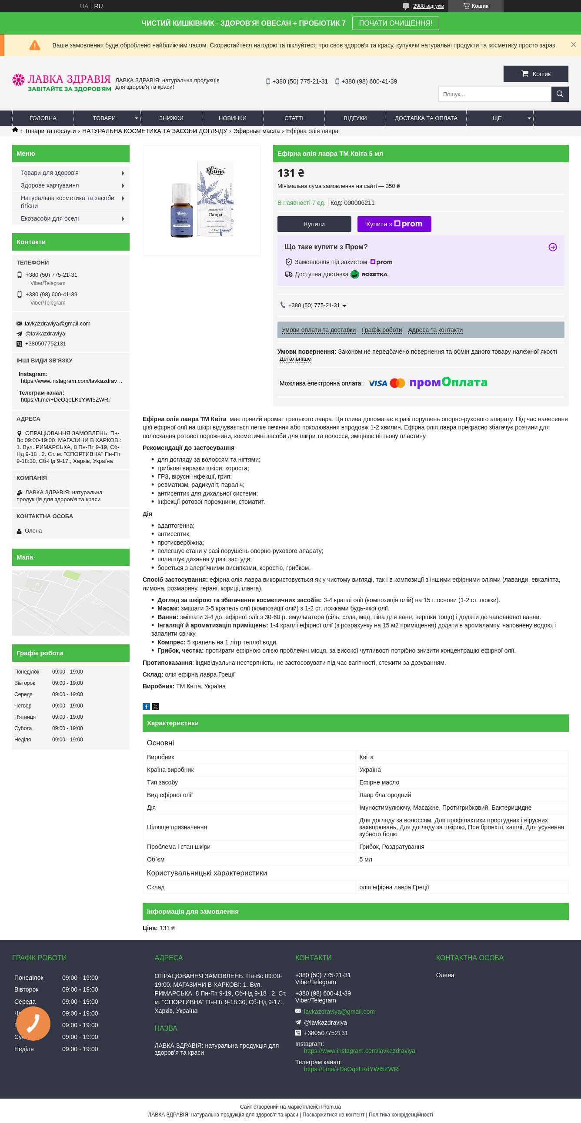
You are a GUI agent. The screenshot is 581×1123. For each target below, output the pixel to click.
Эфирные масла (257, 130)
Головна (43, 118)
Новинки (233, 118)
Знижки (171, 118)
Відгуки (355, 118)
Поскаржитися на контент (333, 1115)
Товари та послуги (50, 130)
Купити (314, 224)
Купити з (394, 224)
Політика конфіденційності (401, 1115)
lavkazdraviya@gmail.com (57, 323)
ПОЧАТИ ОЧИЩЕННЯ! (395, 23)
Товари (104, 118)
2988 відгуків (428, 6)
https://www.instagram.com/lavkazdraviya (72, 381)
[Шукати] (560, 94)
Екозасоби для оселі (50, 218)
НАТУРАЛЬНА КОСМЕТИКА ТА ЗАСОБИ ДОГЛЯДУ (154, 130)
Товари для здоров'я (50, 172)
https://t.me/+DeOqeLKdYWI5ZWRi (65, 399)
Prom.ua (331, 1107)
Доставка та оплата (426, 118)
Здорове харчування (50, 185)
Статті (294, 118)
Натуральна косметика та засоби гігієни (67, 201)
